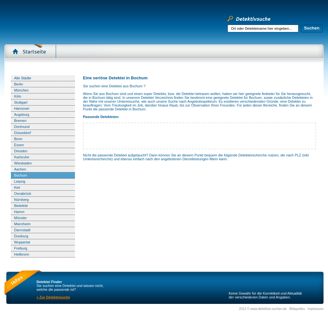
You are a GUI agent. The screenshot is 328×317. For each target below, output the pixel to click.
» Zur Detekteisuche (53, 297)
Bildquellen (297, 309)
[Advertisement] (199, 69)
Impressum (316, 309)
